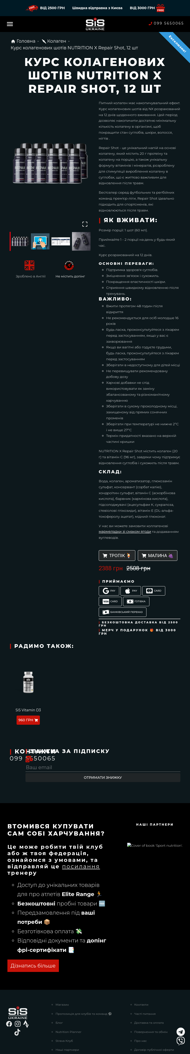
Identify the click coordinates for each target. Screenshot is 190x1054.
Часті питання (145, 973)
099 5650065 (166, 23)
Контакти (141, 963)
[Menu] (10, 24)
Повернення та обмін (151, 991)
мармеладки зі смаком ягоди (125, 531)
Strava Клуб (64, 1000)
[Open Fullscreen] (84, 224)
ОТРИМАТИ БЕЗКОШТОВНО (47, 925)
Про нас (140, 1000)
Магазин (62, 963)
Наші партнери (67, 1009)
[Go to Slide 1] (20, 241)
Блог (59, 982)
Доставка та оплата (149, 982)
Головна (23, 41)
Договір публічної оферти (154, 1009)
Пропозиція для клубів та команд (83, 973)
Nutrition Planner (68, 991)
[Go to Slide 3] (61, 241)
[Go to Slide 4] (81, 241)
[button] (50, 164)
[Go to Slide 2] (40, 241)
